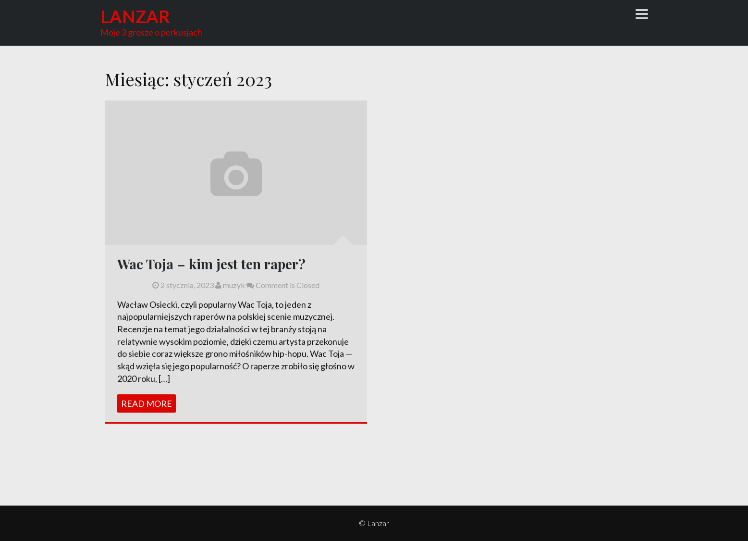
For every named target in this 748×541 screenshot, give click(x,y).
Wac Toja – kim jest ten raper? (211, 264)
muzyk (230, 284)
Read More (146, 403)
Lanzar (135, 16)
